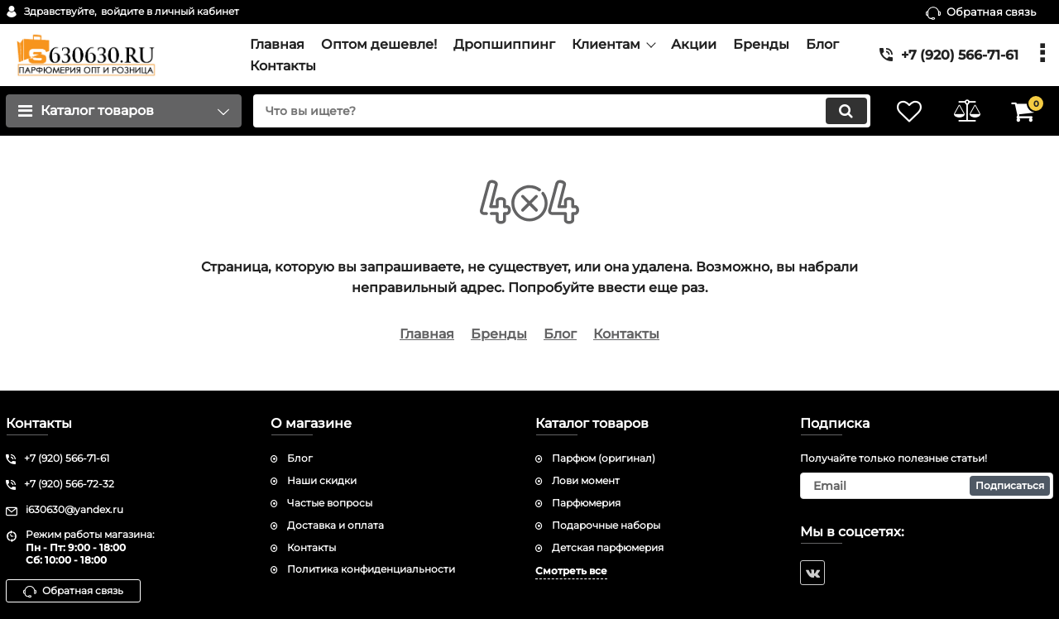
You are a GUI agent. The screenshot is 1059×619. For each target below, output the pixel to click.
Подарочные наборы (606, 525)
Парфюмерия (586, 503)
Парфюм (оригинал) (603, 458)
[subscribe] (926, 486)
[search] (560, 110)
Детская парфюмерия (608, 547)
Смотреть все (571, 570)
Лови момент (586, 480)
